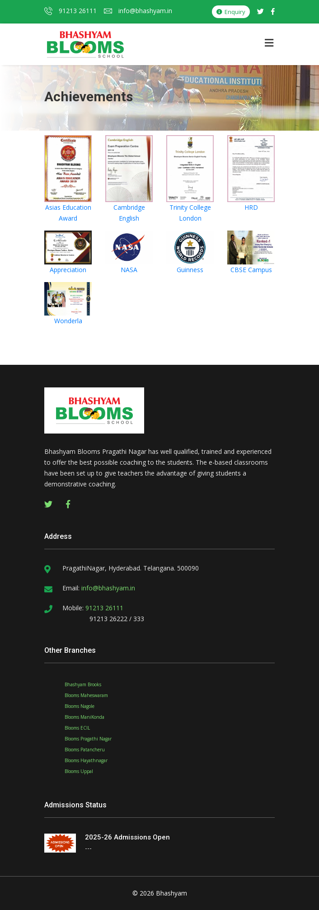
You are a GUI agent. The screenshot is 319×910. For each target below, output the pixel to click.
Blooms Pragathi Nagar (88, 739)
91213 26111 (70, 10)
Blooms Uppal (79, 771)
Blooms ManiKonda (84, 717)
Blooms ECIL (77, 728)
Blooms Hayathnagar (86, 760)
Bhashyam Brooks (83, 684)
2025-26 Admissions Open (127, 837)
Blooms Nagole (79, 706)
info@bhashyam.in (138, 10)
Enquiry (230, 12)
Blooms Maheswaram (86, 695)
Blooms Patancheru (85, 749)
